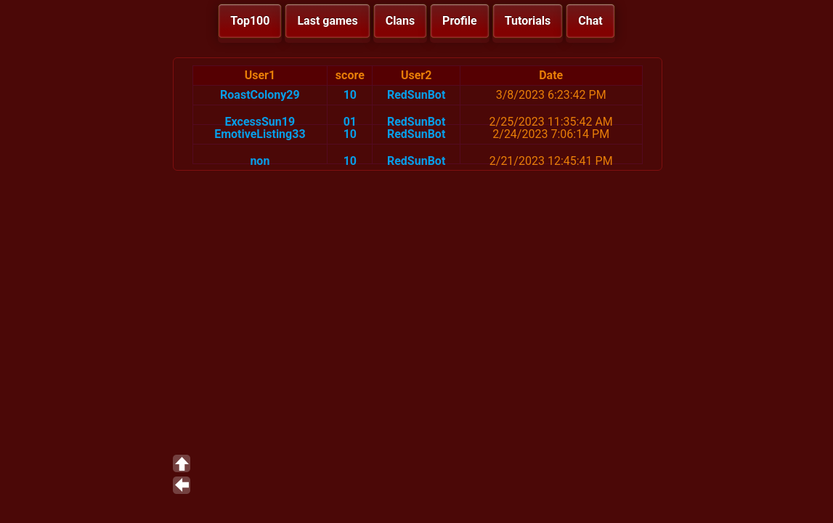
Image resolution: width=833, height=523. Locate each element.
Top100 (249, 21)
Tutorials (528, 21)
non (259, 161)
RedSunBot (416, 95)
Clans (400, 21)
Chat (590, 21)
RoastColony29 (260, 95)
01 (350, 122)
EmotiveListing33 (259, 134)
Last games (327, 21)
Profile (459, 21)
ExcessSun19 (260, 122)
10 (350, 95)
